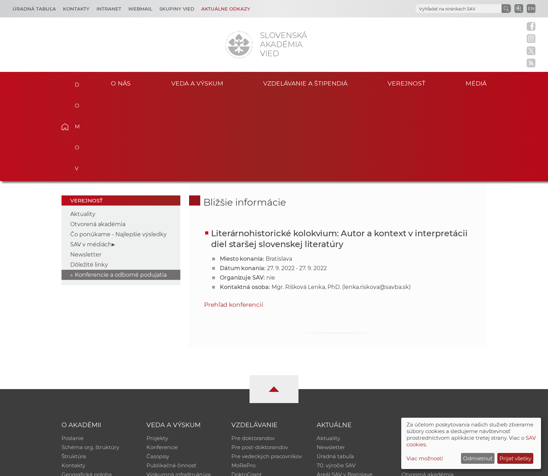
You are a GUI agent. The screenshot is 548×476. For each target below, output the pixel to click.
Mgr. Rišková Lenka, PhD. (306, 200)
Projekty (157, 352)
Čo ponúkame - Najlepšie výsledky (118, 148)
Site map (377, 467)
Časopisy (157, 370)
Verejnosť (406, 83)
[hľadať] (458, 9)
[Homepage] (239, 45)
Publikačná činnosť (171, 379)
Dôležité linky (89, 178)
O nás (121, 83)
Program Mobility (253, 397)
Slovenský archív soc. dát (433, 361)
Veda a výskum (197, 83)
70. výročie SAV (336, 379)
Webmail (140, 9)
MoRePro (243, 379)
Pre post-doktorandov (259, 361)
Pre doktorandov (253, 352)
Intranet (108, 9)
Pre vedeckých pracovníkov (266, 370)
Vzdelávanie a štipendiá (305, 83)
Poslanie (73, 352)
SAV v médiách (91, 158)
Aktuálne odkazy (225, 9)
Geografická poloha (87, 388)
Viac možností (424, 458)
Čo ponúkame (335, 397)
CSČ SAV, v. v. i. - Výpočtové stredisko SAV (165, 467)
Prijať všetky (515, 458)
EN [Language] (531, 8)
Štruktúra (74, 370)
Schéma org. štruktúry (90, 361)
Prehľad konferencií (233, 218)
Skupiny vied (176, 9)
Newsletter (85, 168)
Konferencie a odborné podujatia (121, 188)
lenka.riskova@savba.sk (376, 200)
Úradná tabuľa (335, 370)
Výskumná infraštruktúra (178, 388)
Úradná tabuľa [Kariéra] (34, 9)
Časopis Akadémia (426, 379)
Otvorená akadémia (97, 138)
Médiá (476, 83)
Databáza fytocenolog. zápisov (441, 370)
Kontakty (76, 9)
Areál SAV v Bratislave (345, 388)
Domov (76, 82)
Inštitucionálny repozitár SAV (439, 352)
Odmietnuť (477, 458)
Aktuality (82, 128)
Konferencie (162, 361)
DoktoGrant (246, 388)
